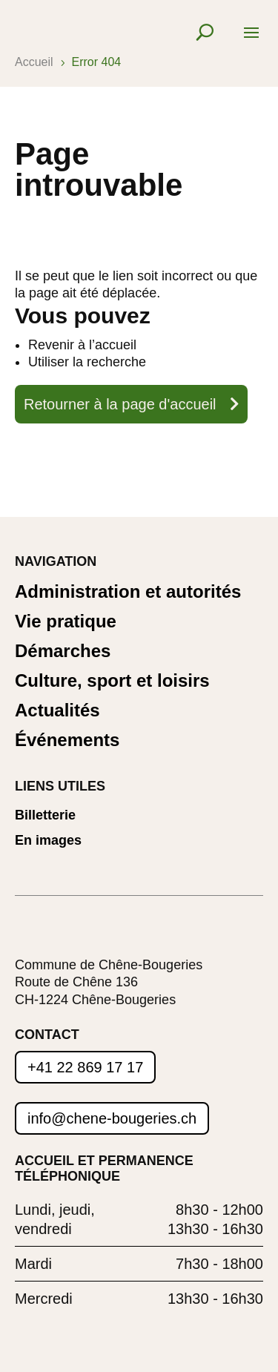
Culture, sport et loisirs (112, 681)
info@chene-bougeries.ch (111, 1118)
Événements (67, 740)
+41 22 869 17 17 (85, 1067)
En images (48, 841)
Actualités (57, 711)
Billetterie (45, 815)
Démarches (62, 651)
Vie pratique (65, 622)
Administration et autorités (128, 592)
